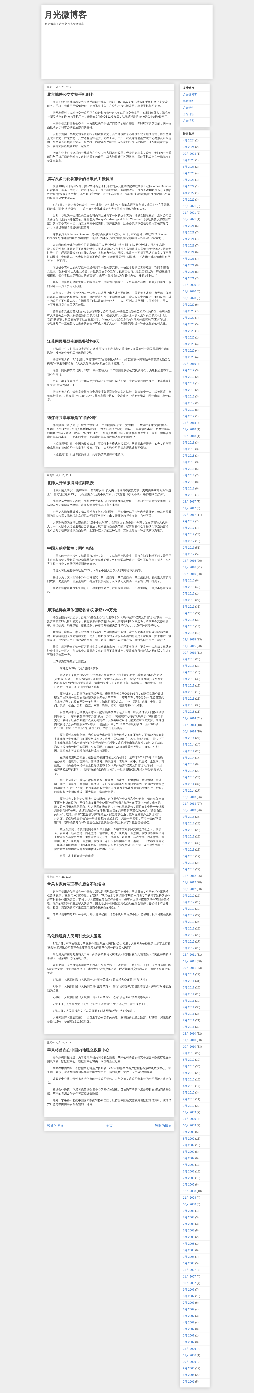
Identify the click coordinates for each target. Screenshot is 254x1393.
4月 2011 (188, 1007)
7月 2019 (188, 383)
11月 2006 (189, 1355)
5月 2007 (188, 1315)
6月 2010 (188, 1072)
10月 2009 (189, 1125)
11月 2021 (189, 212)
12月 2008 (189, 1191)
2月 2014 (188, 784)
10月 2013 (189, 810)
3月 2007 (188, 1328)
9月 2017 (188, 521)
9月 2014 (188, 737)
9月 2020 (188, 304)
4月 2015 (188, 692)
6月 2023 (188, 166)
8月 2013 (188, 823)
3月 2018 (188, 481)
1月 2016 (188, 632)
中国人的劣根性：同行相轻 (70, 548)
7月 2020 (188, 317)
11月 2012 (189, 882)
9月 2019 (188, 370)
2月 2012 (188, 941)
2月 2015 (188, 705)
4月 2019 (188, 396)
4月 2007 (188, 1322)
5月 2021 (188, 252)
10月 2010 (189, 1046)
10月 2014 (189, 731)
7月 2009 (188, 1145)
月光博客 (188, 120)
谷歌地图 (188, 101)
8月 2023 (188, 160)
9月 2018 (188, 442)
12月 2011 (189, 954)
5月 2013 (188, 843)
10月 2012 (189, 889)
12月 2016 (189, 560)
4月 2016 (188, 613)
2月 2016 (188, 626)
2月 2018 (188, 488)
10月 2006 (189, 1361)
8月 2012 (188, 902)
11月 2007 (189, 1276)
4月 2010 (188, 1086)
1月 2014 (188, 790)
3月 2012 (188, 935)
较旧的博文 (163, 1125)
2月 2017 (188, 547)
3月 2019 (188, 403)
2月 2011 (188, 1020)
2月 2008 (188, 1256)
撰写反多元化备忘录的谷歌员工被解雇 (80, 179)
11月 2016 (189, 567)
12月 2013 (189, 797)
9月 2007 (188, 1289)
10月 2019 (189, 363)
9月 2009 (188, 1131)
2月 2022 (188, 199)
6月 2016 (188, 600)
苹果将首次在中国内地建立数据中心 (78, 1050)
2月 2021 (188, 271)
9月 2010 (188, 1053)
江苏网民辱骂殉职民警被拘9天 (73, 341)
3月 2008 (188, 1250)
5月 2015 (188, 685)
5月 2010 (188, 1079)
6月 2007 (188, 1309)
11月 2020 (189, 291)
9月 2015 (188, 659)
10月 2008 (189, 1204)
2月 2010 (188, 1099)
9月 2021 (188, 225)
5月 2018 (188, 468)
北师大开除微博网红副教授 (70, 483)
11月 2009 (189, 1118)
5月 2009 (188, 1158)
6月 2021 (188, 245)
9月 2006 (188, 1368)
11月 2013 (189, 803)
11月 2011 (189, 961)
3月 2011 (188, 1013)
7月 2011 (188, 987)
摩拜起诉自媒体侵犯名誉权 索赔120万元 (82, 610)
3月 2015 (188, 698)
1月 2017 (188, 554)
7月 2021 (188, 238)
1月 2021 (188, 278)
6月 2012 (188, 915)
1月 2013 (188, 869)
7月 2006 (188, 1381)
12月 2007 (189, 1269)
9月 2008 (188, 1210)
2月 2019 (188, 409)
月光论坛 (188, 114)
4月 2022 (188, 193)
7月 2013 (188, 829)
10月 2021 (189, 219)
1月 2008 (188, 1263)
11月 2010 (189, 1040)
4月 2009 (188, 1164)
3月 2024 (188, 146)
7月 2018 (188, 455)
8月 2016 (188, 587)
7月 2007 (188, 1302)
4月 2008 (188, 1243)
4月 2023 (188, 173)
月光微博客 (65, 14)
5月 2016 (188, 606)
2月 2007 (188, 1335)
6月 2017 (188, 541)
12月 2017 (189, 501)
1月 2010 (188, 1105)
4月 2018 (188, 475)
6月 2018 (188, 462)
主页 (109, 1125)
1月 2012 (188, 948)
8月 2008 (188, 1217)
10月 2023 (189, 153)
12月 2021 (189, 206)
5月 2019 (188, 389)
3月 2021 (188, 265)
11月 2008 (189, 1197)
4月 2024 (188, 140)
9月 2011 (188, 974)
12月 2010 (189, 1033)
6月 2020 (188, 324)
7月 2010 (188, 1066)
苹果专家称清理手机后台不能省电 (76, 884)
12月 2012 (189, 875)
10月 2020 (189, 298)
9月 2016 (188, 580)
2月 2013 (188, 862)
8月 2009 (188, 1138)
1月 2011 (188, 1026)
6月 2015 (188, 679)
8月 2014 (188, 744)
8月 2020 (188, 311)
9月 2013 (188, 816)
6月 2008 (188, 1230)
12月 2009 (189, 1112)
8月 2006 (188, 1374)
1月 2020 (188, 357)
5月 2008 (188, 1236)
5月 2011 (188, 1000)
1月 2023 (188, 179)
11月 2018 (189, 429)
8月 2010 (188, 1059)
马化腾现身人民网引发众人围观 (74, 936)
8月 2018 (188, 449)
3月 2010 (188, 1092)
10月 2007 (189, 1283)
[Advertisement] (127, 52)
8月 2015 (188, 665)
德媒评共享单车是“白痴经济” (72, 417)
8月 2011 (188, 980)
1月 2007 (188, 1342)
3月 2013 (188, 856)
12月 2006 (189, 1348)
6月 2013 (188, 836)
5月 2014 (188, 764)
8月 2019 (188, 376)
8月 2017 (188, 527)
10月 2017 (189, 514)
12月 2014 (189, 718)
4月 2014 (188, 770)
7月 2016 (188, 593)
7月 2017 (188, 534)
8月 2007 (188, 1296)
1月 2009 (188, 1184)
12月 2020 (189, 284)
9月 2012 (188, 895)
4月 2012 (188, 928)
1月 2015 (188, 711)
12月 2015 (189, 639)
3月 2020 (188, 344)
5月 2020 (188, 330)
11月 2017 (189, 508)
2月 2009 (188, 1178)
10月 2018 (189, 436)
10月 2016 (189, 573)
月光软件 (188, 107)
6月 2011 (188, 994)
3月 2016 (188, 619)
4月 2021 (188, 258)
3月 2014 (188, 777)
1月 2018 (188, 495)
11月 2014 (189, 724)
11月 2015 (189, 646)
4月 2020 (188, 337)
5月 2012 (188, 921)
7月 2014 (188, 751)
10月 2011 (189, 967)
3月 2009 (188, 1171)
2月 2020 (188, 350)
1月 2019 (188, 416)
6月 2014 (188, 757)
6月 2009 (188, 1151)
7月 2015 (188, 672)
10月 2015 (189, 652)
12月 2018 (189, 422)
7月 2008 (188, 1223)
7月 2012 (188, 908)
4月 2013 (188, 849)
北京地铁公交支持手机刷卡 (70, 94)
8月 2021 (188, 232)
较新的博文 (55, 1125)
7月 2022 (188, 186)
